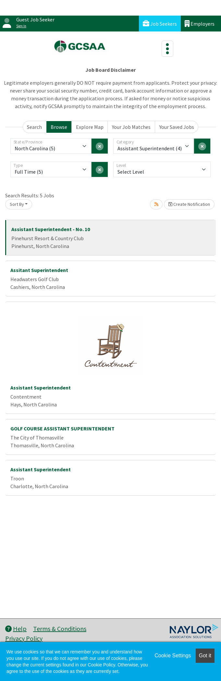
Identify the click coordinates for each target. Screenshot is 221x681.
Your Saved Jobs (176, 127)
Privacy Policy (24, 638)
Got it (205, 655)
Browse (59, 127)
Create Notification (189, 204)
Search (34, 127)
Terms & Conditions (59, 629)
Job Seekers (160, 23)
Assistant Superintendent (40, 387)
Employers (200, 23)
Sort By (17, 204)
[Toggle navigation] (167, 49)
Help (16, 629)
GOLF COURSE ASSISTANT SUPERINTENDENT (62, 428)
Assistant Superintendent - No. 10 (50, 229)
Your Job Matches (131, 127)
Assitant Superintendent (39, 270)
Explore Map (90, 127)
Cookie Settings (172, 655)
